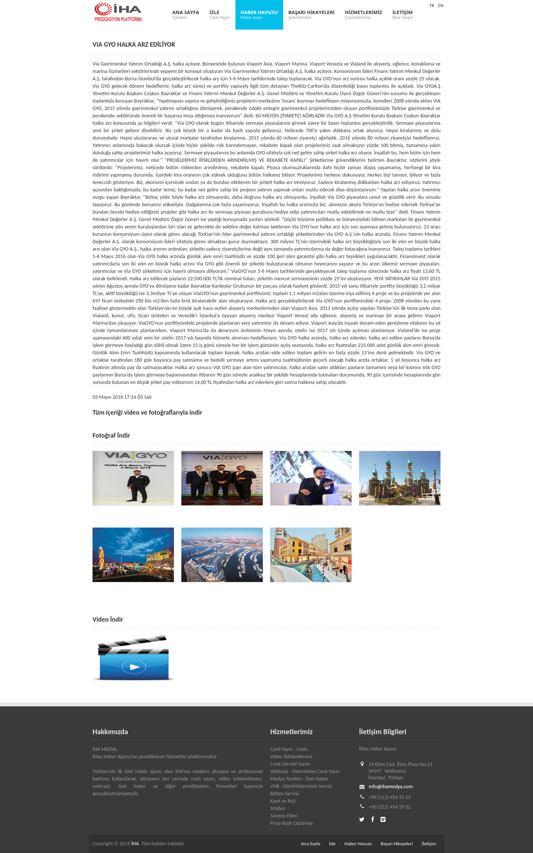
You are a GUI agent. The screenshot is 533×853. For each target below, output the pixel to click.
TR (431, 5)
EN (440, 5)
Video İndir (108, 619)
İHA (135, 843)
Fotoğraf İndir (111, 435)
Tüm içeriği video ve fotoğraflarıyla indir (147, 412)
